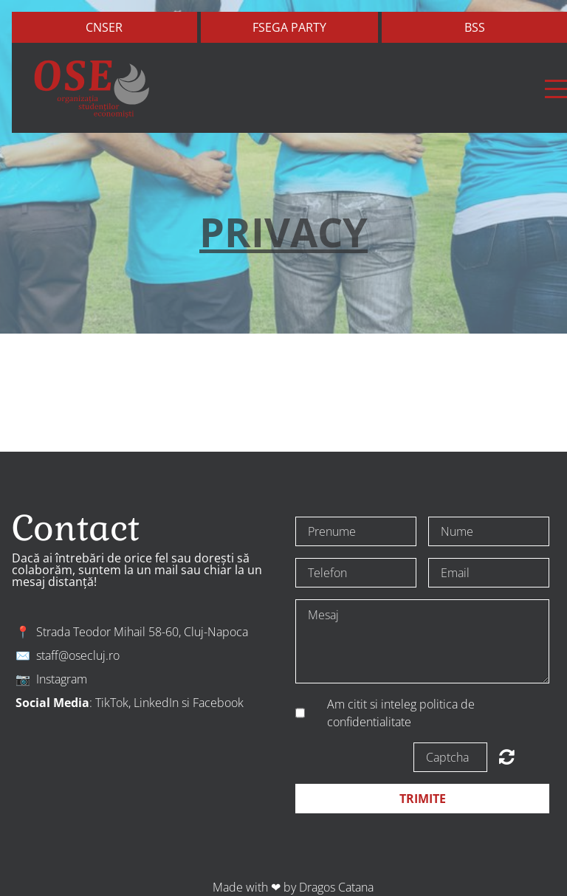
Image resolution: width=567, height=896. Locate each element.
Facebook (218, 703)
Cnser (104, 27)
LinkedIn (156, 703)
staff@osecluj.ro (78, 655)
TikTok (111, 703)
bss (474, 27)
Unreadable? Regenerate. (507, 756)
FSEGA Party (289, 27)
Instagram (61, 679)
